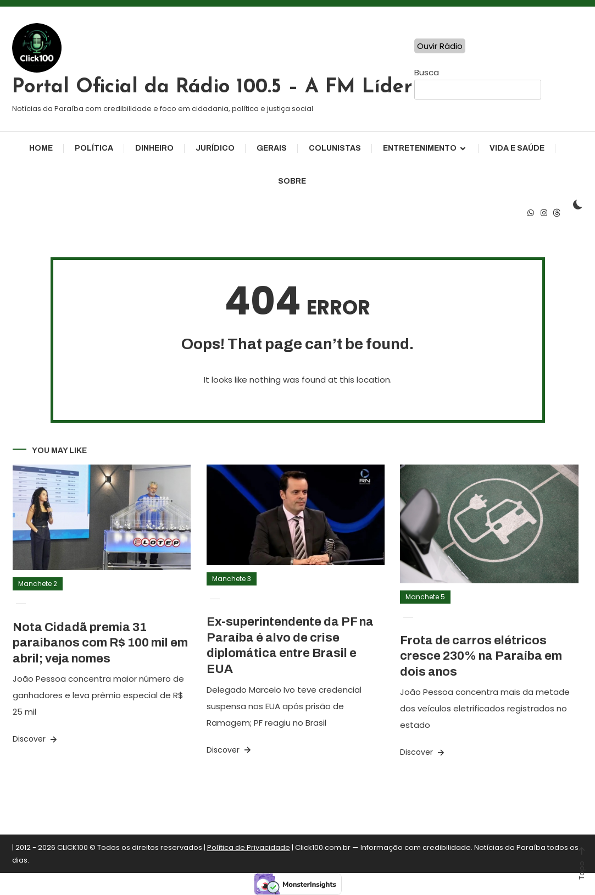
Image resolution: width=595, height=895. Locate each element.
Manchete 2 (37, 583)
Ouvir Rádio (440, 46)
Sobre (292, 181)
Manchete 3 (231, 578)
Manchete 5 (425, 596)
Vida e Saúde (517, 148)
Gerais (272, 148)
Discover (36, 738)
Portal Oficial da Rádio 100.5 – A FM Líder (212, 87)
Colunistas (335, 148)
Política (94, 148)
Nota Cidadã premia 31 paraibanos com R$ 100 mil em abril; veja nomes (100, 643)
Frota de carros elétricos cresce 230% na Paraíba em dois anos (481, 656)
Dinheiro (154, 148)
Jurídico (215, 148)
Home (41, 148)
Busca (426, 72)
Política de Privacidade (248, 847)
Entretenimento (420, 148)
